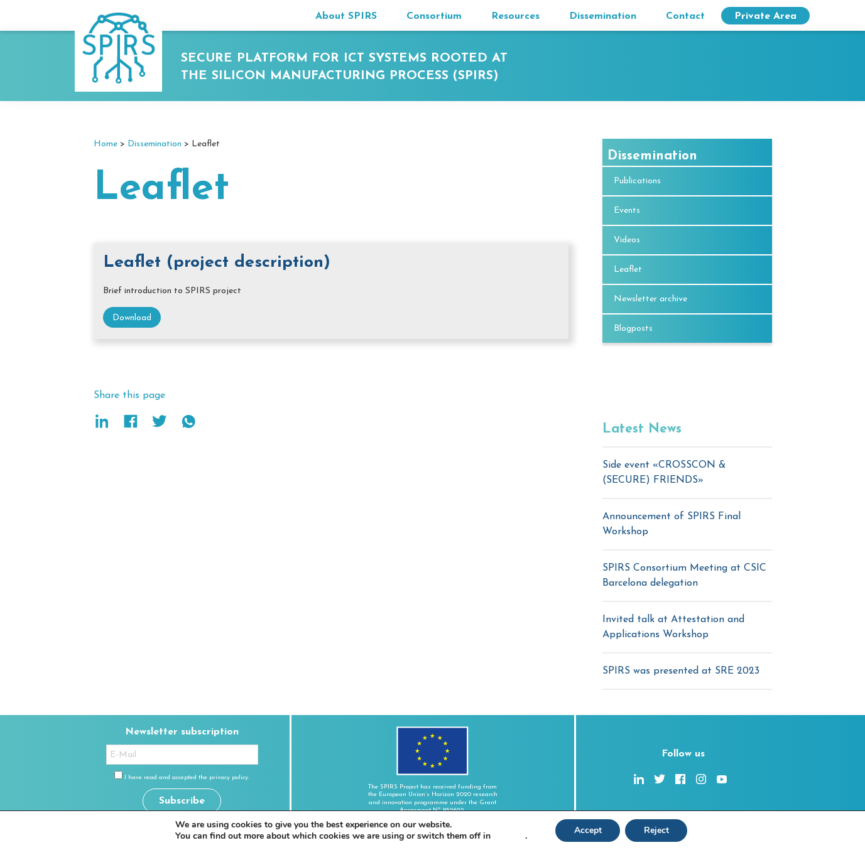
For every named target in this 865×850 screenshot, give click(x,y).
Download (131, 318)
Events (627, 210)
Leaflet (628, 269)
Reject (656, 830)
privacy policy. (229, 777)
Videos (627, 240)
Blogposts (633, 328)
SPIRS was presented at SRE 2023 (680, 671)
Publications (637, 181)
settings (508, 836)
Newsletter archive (650, 299)
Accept (587, 830)
